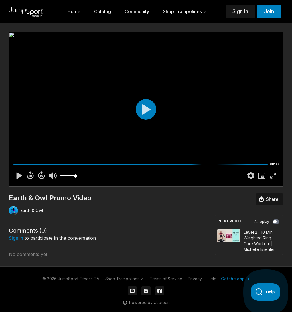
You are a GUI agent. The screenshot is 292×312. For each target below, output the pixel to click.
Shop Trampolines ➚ (124, 278)
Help (212, 278)
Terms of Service (166, 278)
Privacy (195, 278)
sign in (16, 238)
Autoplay (266, 221)
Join (269, 11)
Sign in (240, 11)
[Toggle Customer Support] (266, 292)
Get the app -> (235, 278)
